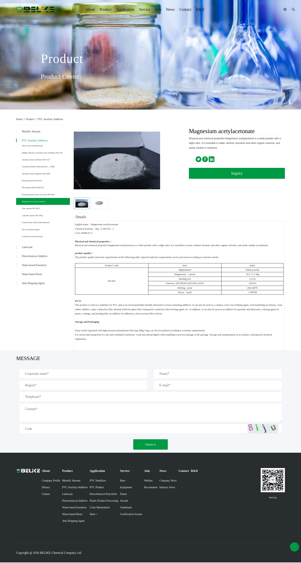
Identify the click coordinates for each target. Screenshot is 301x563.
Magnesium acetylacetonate (33, 201)
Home (19, 119)
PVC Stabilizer (98, 481)
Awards (124, 501)
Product (106, 9)
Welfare (148, 481)
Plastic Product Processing (104, 501)
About (90, 9)
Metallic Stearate (31, 131)
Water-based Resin (32, 274)
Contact (185, 9)
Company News (168, 481)
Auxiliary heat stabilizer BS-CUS (36, 159)
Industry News (167, 487)
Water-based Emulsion (34, 265)
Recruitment (150, 487)
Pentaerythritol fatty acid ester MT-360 (38, 194)
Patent (123, 494)
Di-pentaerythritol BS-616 (33, 187)
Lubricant (27, 247)
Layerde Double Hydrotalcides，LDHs (38, 166)
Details (81, 217)
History (46, 487)
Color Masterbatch (100, 508)
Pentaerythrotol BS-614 (32, 180)
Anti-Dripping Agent (33, 283)
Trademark (126, 508)
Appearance (185, 269)
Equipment (126, 487)
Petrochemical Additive (34, 256)
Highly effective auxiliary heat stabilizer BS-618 (42, 153)
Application (125, 9)
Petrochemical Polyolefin (103, 494)
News (170, 9)
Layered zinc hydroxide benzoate (36, 222)
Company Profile (51, 481)
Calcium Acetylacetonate (32, 236)
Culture (46, 494)
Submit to (150, 445)
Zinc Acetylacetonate (31, 229)
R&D (200, 9)
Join (158, 9)
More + (94, 514)
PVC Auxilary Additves (50, 119)
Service (144, 9)
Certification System (131, 514)
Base (122, 481)
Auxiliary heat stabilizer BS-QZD (36, 173)
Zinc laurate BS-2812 (31, 208)
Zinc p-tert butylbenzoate (32, 145)
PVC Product (97, 487)
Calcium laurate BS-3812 (32, 215)
